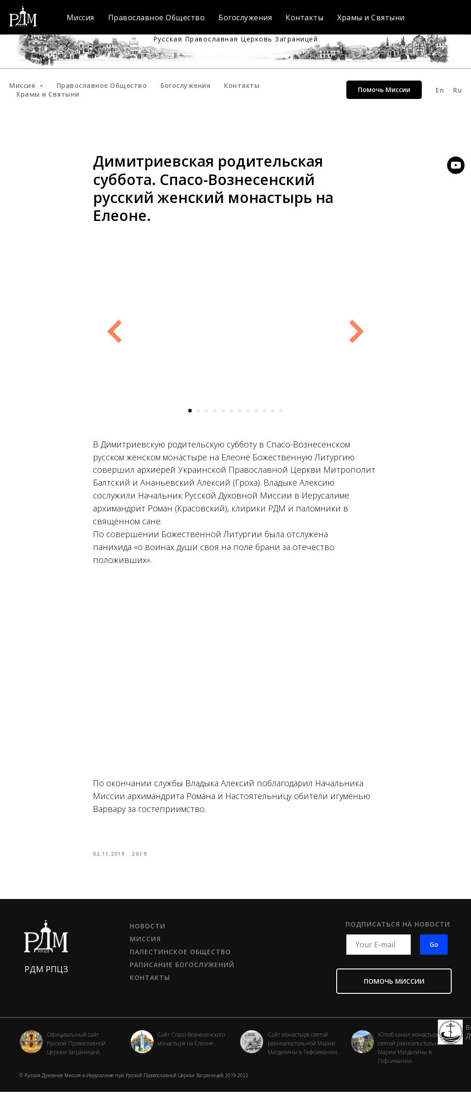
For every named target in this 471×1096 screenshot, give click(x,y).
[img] (251, 1045)
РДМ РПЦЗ (46, 973)
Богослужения (185, 85)
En (440, 90)
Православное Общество (102, 85)
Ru (457, 90)
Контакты (241, 85)
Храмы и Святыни (48, 94)
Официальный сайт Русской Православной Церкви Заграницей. (76, 1047)
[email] (378, 949)
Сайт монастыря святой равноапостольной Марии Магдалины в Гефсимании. (303, 1047)
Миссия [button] (23, 85)
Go (434, 949)
